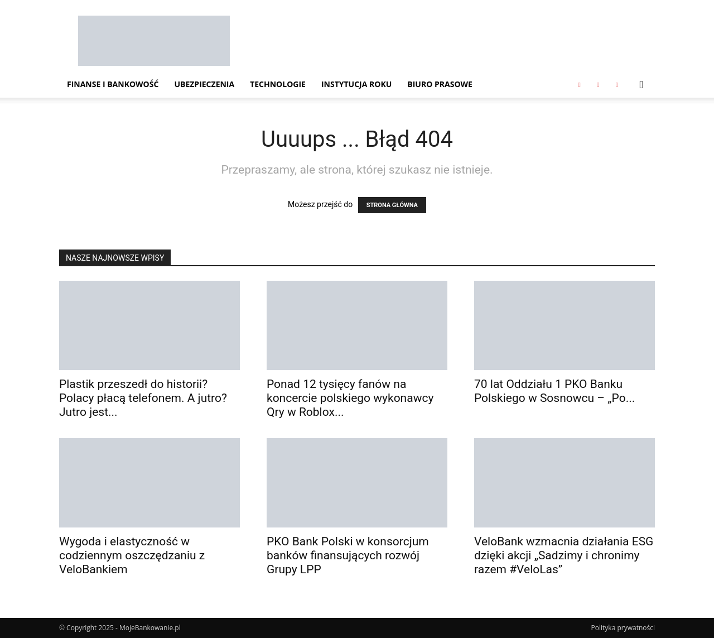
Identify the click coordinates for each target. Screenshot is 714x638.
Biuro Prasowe (439, 84)
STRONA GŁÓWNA (392, 205)
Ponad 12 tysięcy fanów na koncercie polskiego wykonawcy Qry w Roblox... (350, 398)
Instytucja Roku (356, 84)
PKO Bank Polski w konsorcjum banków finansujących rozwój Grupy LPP (348, 555)
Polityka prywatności (623, 627)
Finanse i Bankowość (112, 84)
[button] (641, 85)
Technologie (278, 84)
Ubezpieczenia (204, 84)
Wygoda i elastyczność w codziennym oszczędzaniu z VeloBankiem (132, 555)
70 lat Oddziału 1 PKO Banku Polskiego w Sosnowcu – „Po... (554, 391)
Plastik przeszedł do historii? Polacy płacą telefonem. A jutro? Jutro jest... (143, 398)
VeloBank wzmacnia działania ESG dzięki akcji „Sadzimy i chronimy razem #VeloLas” (563, 555)
